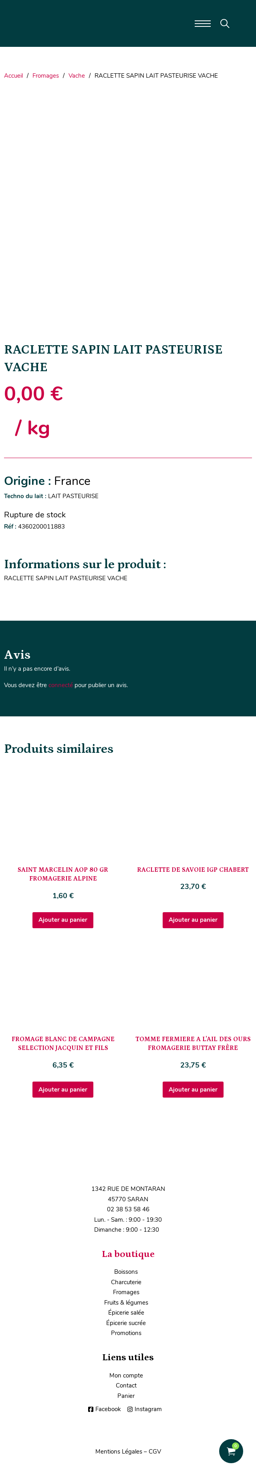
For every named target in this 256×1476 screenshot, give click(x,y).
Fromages (45, 76)
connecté (60, 685)
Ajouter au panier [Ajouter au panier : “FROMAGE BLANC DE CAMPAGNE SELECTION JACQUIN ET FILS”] (62, 1090)
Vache (77, 76)
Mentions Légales (118, 1452)
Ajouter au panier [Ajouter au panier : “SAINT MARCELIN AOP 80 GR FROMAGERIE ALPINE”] (62, 920)
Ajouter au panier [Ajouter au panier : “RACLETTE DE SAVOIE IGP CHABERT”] (193, 920)
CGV (155, 1452)
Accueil (13, 76)
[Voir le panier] (231, 1451)
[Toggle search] (225, 24)
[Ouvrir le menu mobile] (203, 23)
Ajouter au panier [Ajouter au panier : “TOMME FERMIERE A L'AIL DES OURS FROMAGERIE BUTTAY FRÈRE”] (193, 1090)
